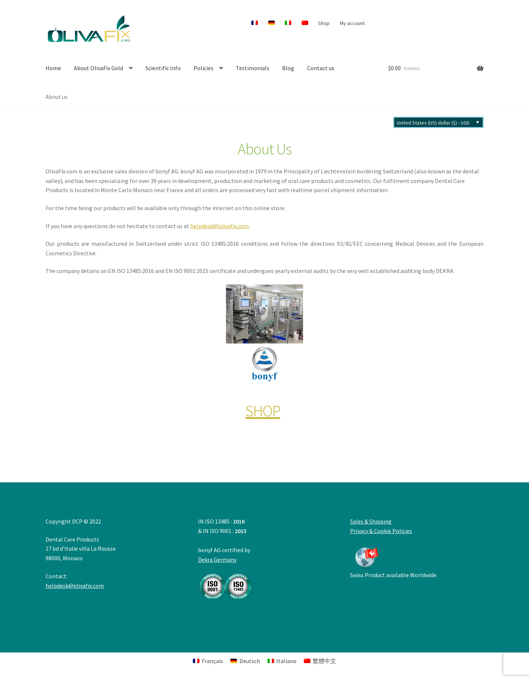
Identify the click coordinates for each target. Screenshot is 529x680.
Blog (288, 68)
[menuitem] (255, 23)
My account (352, 23)
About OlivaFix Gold (98, 68)
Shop (324, 23)
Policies (203, 68)
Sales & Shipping (371, 521)
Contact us (320, 68)
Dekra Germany (225, 577)
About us (57, 96)
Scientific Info (163, 68)
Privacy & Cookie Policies (381, 531)
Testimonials (252, 68)
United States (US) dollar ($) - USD (433, 122)
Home (53, 68)
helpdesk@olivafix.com (219, 226)
